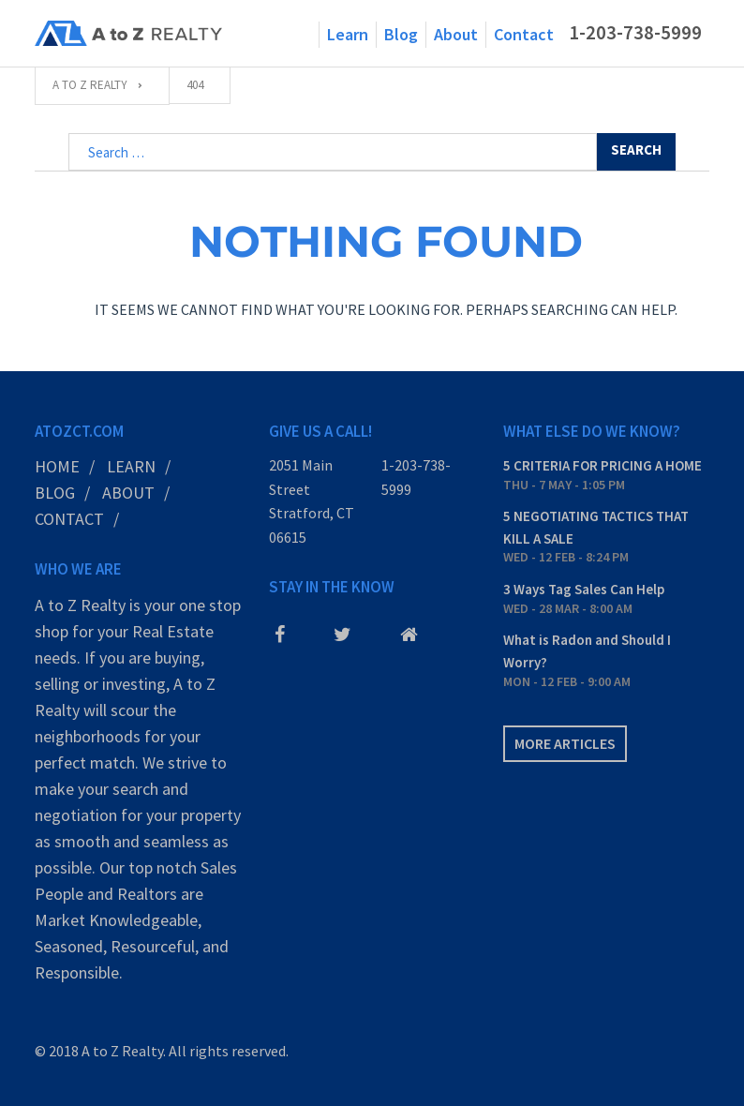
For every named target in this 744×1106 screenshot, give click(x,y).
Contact (524, 34)
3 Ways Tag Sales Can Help (583, 589)
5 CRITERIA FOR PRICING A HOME (602, 465)
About (456, 34)
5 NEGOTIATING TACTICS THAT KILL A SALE (596, 527)
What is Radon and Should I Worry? (587, 651)
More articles (565, 743)
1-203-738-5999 (635, 33)
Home (57, 466)
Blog (401, 34)
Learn (347, 34)
